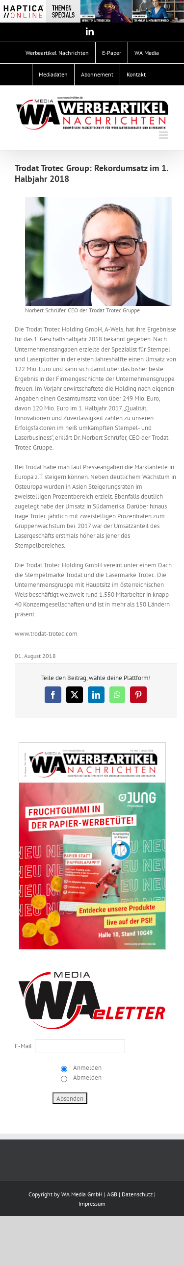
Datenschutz (137, 1194)
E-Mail (23, 1046)
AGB (112, 1194)
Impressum (92, 1203)
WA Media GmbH (82, 1194)
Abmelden (87, 1077)
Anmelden (87, 1067)
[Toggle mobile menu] (164, 135)
